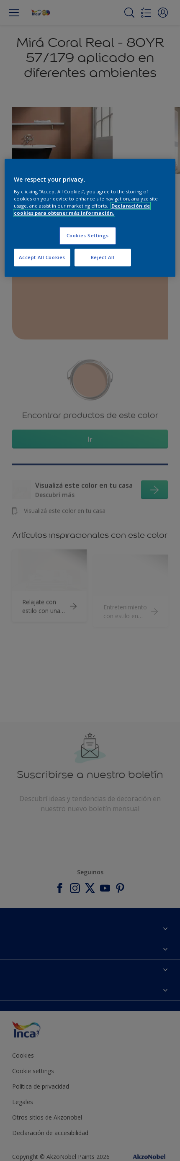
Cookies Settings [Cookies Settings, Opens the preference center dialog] (88, 235)
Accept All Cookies (42, 257)
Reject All (103, 257)
